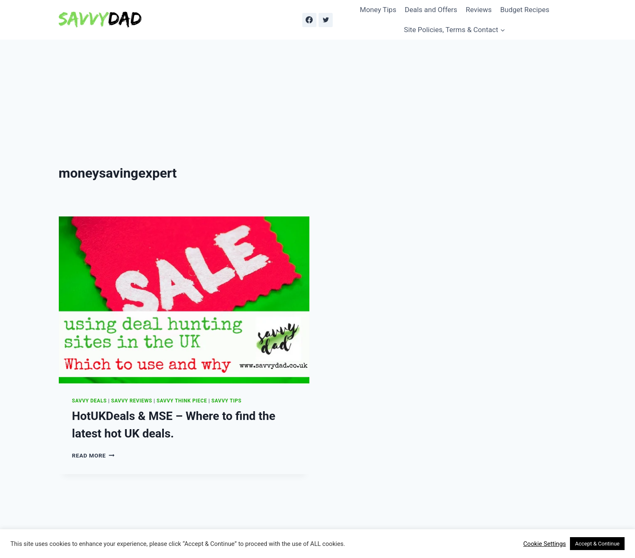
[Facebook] (309, 20)
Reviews (479, 9)
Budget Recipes (525, 9)
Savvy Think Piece (182, 401)
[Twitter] (326, 20)
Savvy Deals (89, 401)
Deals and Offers (431, 9)
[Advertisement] (318, 102)
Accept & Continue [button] (597, 543)
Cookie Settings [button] (544, 544)
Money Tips (378, 9)
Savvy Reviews (131, 401)
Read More (93, 455)
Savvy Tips (226, 401)
